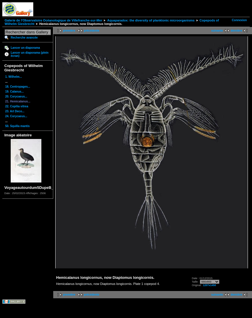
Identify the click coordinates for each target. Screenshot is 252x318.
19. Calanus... (14, 91)
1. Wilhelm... (13, 76)
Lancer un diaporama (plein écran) (30, 54)
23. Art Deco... (14, 111)
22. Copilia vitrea (16, 106)
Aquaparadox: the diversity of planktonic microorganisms (150, 20)
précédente (91, 30)
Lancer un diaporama (25, 47)
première (69, 30)
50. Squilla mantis (17, 126)
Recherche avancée (24, 37)
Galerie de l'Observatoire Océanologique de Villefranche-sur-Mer (53, 20)
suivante (217, 30)
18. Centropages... (17, 86)
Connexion (239, 20)
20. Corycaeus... (16, 96)
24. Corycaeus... (16, 116)
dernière (236, 30)
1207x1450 (209, 285)
